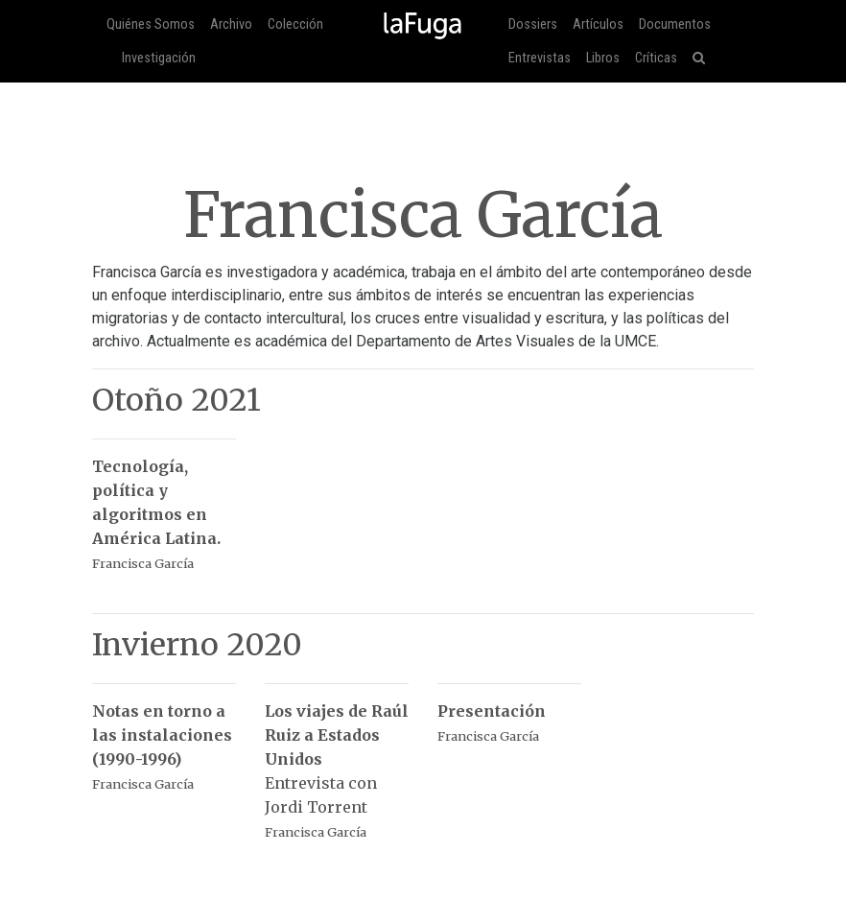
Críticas (656, 58)
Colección (295, 24)
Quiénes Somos (150, 24)
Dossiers (532, 24)
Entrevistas (539, 58)
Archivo (231, 24)
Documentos (675, 24)
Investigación (159, 58)
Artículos (598, 24)
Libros (603, 58)
